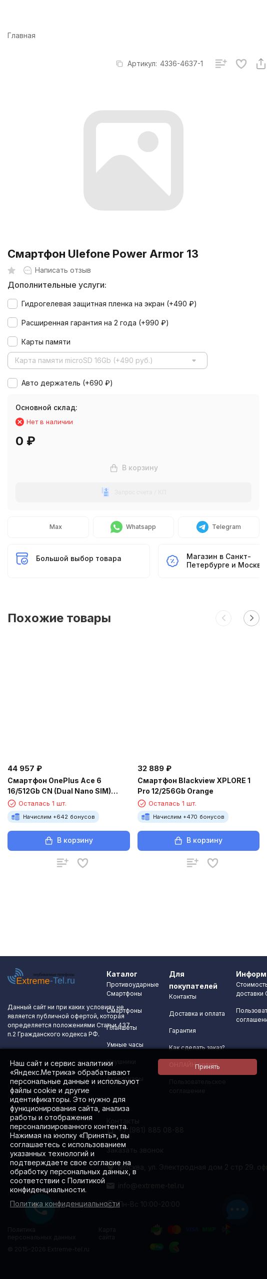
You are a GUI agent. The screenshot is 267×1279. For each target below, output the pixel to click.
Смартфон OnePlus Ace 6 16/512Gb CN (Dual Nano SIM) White (59, 786)
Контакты (182, 996)
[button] (224, 618)
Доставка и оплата (197, 1013)
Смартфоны (124, 1010)
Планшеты (121, 1027)
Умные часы (125, 1044)
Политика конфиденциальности (65, 1203)
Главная (22, 35)
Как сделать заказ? (197, 1047)
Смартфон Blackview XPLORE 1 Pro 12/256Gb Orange (194, 785)
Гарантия (182, 1030)
